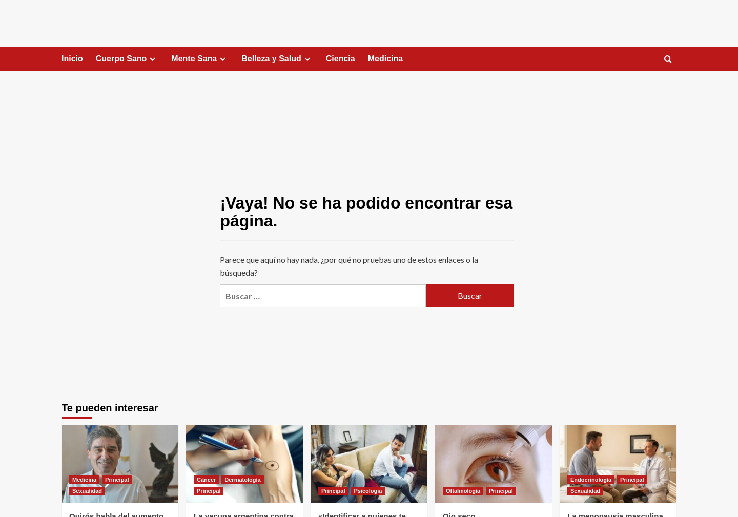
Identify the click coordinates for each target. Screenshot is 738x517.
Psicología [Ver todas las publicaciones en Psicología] (368, 491)
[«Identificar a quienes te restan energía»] (369, 464)
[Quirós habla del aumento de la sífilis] (119, 464)
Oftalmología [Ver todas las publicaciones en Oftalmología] (463, 491)
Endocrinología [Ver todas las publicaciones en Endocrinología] (590, 480)
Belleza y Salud (277, 59)
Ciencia (340, 58)
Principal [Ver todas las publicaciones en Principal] (117, 480)
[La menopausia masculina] (618, 464)
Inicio (72, 58)
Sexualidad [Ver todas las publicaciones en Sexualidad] (87, 491)
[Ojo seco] (493, 464)
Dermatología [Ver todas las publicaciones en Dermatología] (242, 480)
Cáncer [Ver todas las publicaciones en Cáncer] (206, 480)
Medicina (385, 58)
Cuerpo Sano (127, 59)
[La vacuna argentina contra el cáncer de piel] (244, 464)
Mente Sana (200, 59)
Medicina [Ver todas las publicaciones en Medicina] (84, 480)
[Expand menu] (152, 59)
